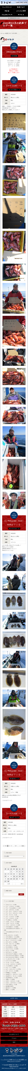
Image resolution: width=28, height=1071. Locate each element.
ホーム (2, 33)
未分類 (15, 56)
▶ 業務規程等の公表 (13, 18)
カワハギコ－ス (10, 942)
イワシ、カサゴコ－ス (12, 925)
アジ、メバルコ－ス (11, 916)
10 (15, 846)
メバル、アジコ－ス (11, 962)
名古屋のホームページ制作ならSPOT (18, 1068)
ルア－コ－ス (15, 817)
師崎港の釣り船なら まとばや (16, 1064)
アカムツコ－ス (10, 904)
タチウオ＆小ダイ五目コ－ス (13, 957)
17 (17, 876)
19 (22, 876)
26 (22, 879)
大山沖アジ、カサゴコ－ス (13, 974)
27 (5, 881)
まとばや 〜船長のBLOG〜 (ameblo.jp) (12, 834)
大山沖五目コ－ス (10, 977)
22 (11, 879)
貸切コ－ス (9, 989)
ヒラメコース (9, 960)
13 (5, 876)
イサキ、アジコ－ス (11, 921)
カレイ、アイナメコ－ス (12, 940)
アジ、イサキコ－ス (11, 906)
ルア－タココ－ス (10, 971)
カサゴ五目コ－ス (15, 89)
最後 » (23, 846)
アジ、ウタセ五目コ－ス (12, 908)
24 (17, 879)
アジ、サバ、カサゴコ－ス (13, 913)
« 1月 (8, 883)
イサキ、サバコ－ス (11, 923)
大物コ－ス (9, 979)
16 (14, 876)
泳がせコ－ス (15, 778)
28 (8, 881)
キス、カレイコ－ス (11, 943)
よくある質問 (20, 1059)
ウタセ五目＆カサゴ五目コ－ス (14, 928)
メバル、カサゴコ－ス (12, 964)
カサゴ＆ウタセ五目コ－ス (13, 938)
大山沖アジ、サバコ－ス (12, 976)
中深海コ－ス (9, 972)
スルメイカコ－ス (10, 948)
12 (22, 874)
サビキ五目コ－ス (10, 947)
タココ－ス (9, 950)
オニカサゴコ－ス (10, 935)
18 (19, 876)
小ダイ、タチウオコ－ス (12, 982)
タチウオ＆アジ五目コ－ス (13, 954)
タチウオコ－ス (10, 952)
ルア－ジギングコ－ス (12, 969)
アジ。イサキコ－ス (11, 918)
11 (19, 874)
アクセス (17, 1061)
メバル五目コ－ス (10, 965)
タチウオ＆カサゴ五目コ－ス (13, 955)
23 (14, 879)
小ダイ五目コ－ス (10, 984)
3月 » (22, 883)
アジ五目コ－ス (10, 920)
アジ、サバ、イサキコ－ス (13, 911)
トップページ (5, 1059)
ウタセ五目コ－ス (10, 926)
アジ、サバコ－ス (10, 914)
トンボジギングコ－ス (12, 959)
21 (8, 879)
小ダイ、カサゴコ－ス (12, 981)
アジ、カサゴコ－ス (11, 909)
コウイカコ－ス (15, 528)
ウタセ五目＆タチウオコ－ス (13, 932)
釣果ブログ (13, 1059)
